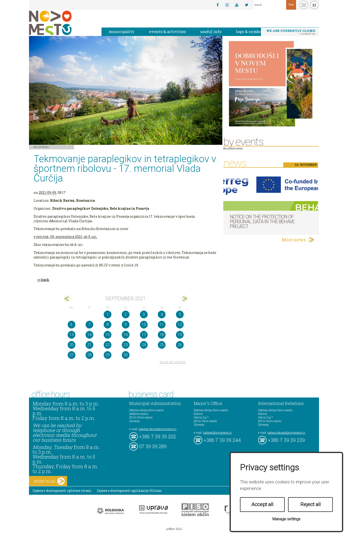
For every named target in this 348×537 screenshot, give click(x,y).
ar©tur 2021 (174, 529)
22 (107, 344)
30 (125, 355)
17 (144, 334)
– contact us (290, 32)
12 (180, 324)
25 (162, 344)
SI (314, 5)
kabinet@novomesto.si (217, 432)
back (45, 279)
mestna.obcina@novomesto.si (157, 429)
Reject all (310, 504)
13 (71, 334)
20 (71, 344)
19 (180, 334)
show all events (173, 362)
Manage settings (286, 519)
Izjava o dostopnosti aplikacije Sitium (129, 490)
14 (89, 334)
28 (89, 355)
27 (71, 355)
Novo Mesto (61, 23)
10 (144, 324)
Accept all (262, 504)
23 (125, 344)
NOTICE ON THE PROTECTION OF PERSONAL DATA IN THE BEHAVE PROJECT (262, 221)
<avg (67, 298)
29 (107, 355)
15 (107, 334)
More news (294, 240)
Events (44, 147)
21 (89, 344)
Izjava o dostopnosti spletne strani (62, 490)
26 (180, 344)
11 (162, 324)
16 (125, 334)
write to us (49, 481)
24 (144, 344)
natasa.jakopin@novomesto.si (286, 432)
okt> (184, 298)
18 (162, 334)
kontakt (303, 5)
